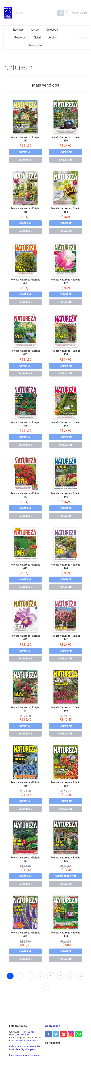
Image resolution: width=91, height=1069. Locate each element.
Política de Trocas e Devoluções (24, 1046)
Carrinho (79, 37)
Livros (35, 29)
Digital (37, 37)
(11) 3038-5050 (22, 1035)
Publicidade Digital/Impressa (22, 1049)
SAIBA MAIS (25, 159)
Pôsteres (20, 37)
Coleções (52, 29)
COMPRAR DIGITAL (66, 876)
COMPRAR (25, 152)
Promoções (35, 45)
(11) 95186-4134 (28, 1032)
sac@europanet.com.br (27, 1040)
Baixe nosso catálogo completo (24, 1055)
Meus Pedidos (80, 13)
